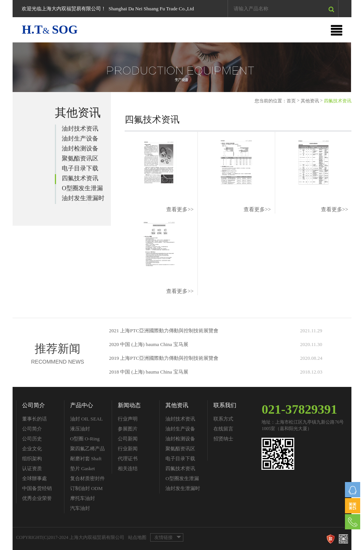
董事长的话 (34, 419)
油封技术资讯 (80, 128)
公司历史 (32, 439)
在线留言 (223, 429)
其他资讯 (310, 101)
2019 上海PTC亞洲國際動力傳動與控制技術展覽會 (163, 358)
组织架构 (32, 458)
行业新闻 (128, 448)
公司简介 (33, 405)
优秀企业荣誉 (37, 498)
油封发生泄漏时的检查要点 (83, 199)
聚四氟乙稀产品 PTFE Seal (87, 450)
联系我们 (224, 405)
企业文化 (32, 448)
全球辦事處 (34, 478)
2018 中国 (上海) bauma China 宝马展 (148, 372)
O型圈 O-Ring (85, 439)
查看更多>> (180, 209)
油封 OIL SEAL (86, 419)
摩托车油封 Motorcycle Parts (87, 499)
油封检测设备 (80, 148)
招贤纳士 (223, 439)
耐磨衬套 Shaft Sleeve (86, 460)
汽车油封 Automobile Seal (87, 509)
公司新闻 (128, 439)
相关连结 (128, 468)
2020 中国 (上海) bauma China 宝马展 (148, 344)
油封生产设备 (80, 138)
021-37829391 (299, 409)
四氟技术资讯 (80, 178)
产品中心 (81, 405)
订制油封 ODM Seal (86, 489)
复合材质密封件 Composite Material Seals (87, 480)
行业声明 (128, 419)
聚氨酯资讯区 (80, 158)
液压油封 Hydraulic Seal (85, 430)
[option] (182, 67)
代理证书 (128, 458)
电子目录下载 (80, 168)
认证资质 (32, 468)
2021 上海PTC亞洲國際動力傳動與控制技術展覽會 (163, 330)
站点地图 (137, 537)
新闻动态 (129, 405)
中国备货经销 (37, 488)
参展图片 (128, 429)
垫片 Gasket (82, 468)
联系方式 (223, 419)
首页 (291, 101)
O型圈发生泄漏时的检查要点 (82, 189)
